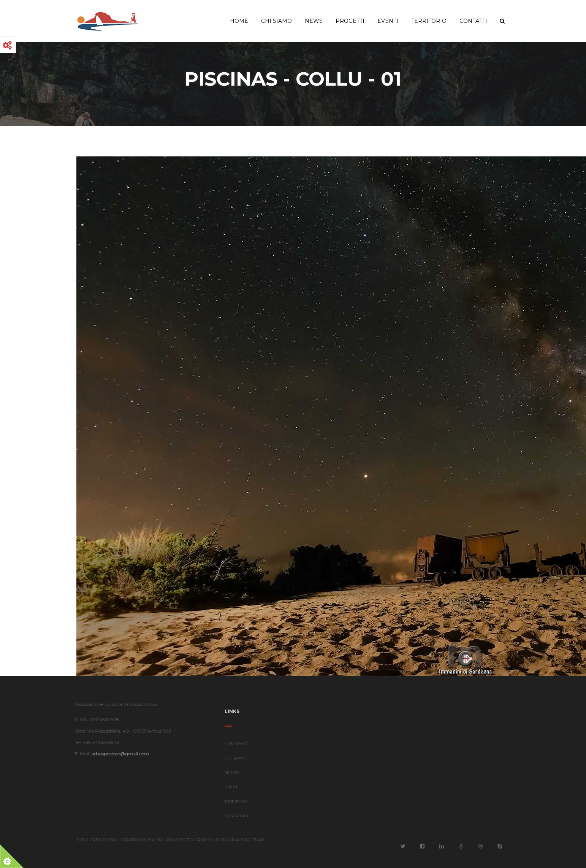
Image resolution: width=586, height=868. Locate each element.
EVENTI (232, 789)
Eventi (387, 21)
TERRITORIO (236, 803)
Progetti (350, 21)
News (314, 21)
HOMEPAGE (236, 746)
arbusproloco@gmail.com (118, 754)
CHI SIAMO (235, 760)
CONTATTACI (236, 818)
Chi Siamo (276, 21)
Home (239, 21)
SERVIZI (232, 774)
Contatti (473, 21)
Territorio (429, 21)
